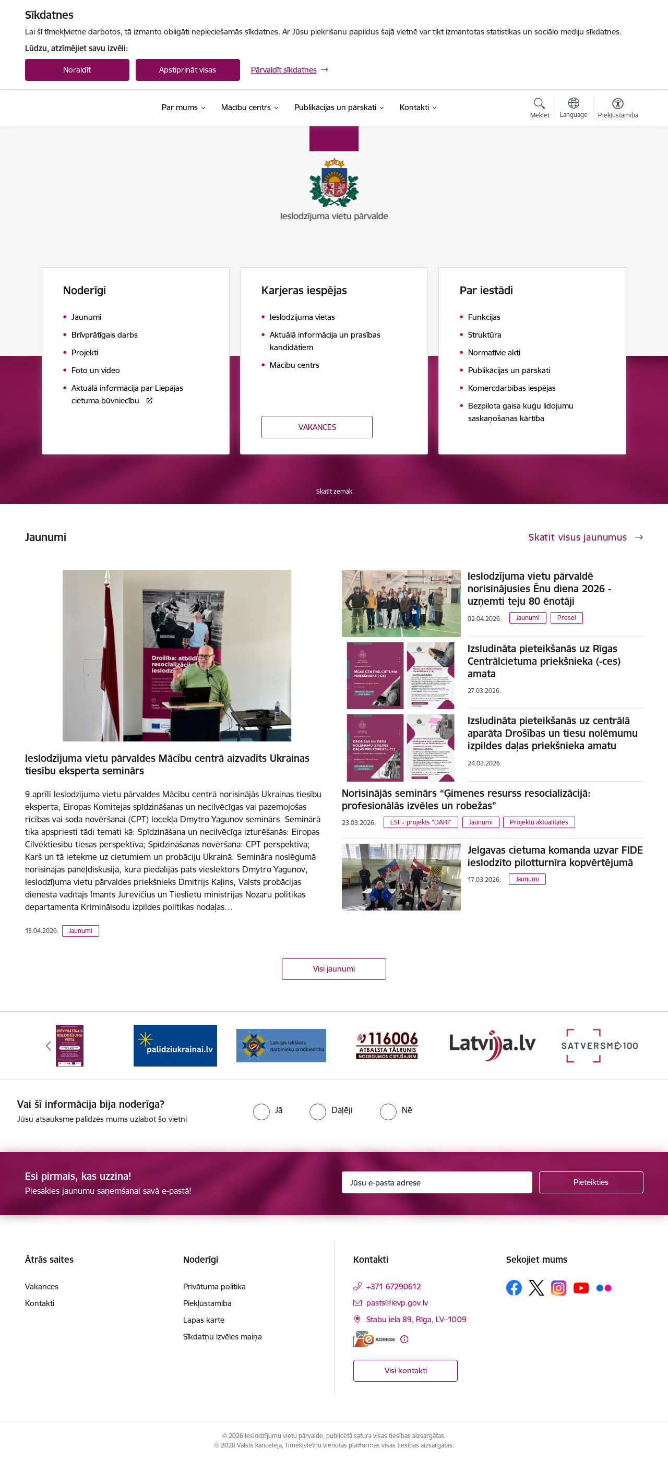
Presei (566, 617)
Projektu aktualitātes (539, 822)
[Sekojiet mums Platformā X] (536, 1288)
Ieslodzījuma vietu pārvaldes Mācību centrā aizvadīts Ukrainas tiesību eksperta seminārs (167, 764)
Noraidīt (77, 70)
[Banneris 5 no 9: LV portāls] (493, 1045)
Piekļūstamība (207, 1303)
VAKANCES (317, 427)
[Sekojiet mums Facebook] (514, 1288)
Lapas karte (203, 1320)
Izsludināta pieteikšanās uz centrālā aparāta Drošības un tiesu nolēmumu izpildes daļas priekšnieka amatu (553, 733)
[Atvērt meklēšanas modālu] (540, 109)
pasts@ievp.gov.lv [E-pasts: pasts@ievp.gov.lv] (397, 1303)
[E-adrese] (374, 1339)
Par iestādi (486, 290)
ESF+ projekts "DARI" (420, 822)
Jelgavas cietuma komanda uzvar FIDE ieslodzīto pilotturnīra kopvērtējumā (555, 856)
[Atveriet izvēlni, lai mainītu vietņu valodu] (574, 109)
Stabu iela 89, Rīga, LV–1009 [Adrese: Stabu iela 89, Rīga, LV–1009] (416, 1319)
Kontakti (39, 1303)
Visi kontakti (406, 1370)
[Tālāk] (619, 1045)
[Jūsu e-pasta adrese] (437, 1182)
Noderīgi (84, 290)
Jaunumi (80, 931)
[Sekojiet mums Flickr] (604, 1287)
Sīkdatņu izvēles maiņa (222, 1337)
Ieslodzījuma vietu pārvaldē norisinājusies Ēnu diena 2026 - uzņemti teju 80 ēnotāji (539, 588)
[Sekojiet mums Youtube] (581, 1287)
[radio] (267, 1110)
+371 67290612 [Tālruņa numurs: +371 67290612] (393, 1286)
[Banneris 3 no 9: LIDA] (281, 1045)
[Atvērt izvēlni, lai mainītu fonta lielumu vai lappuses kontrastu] (618, 109)
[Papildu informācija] (404, 1339)
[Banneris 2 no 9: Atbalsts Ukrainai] (175, 1045)
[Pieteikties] (591, 1182)
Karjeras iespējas (304, 290)
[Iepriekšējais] (49, 1045)
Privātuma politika (214, 1286)
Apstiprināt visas (187, 70)
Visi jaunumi (334, 969)
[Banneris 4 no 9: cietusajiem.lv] (387, 1045)
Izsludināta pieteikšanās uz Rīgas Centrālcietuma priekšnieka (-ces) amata (544, 661)
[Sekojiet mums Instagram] (559, 1288)
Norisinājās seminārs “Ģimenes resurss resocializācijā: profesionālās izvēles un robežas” (466, 799)
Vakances (41, 1286)
